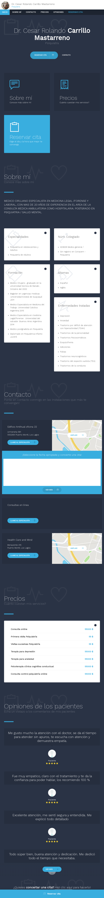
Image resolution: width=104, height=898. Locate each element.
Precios (45, 12)
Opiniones (58, 12)
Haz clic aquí (63, 887)
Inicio (5, 12)
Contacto (31, 12)
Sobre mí (16, 12)
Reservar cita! (75, 12)
